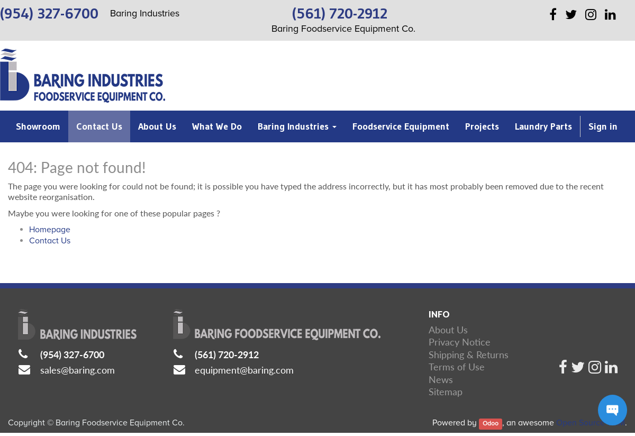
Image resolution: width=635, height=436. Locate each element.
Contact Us (49, 240)
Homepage (49, 229)
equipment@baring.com (244, 370)
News (441, 379)
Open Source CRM (590, 422)
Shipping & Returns (469, 354)
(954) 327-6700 (72, 354)
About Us (448, 329)
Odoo (490, 424)
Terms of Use (457, 367)
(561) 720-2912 (227, 354)
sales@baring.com (77, 370)
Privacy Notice (460, 342)
